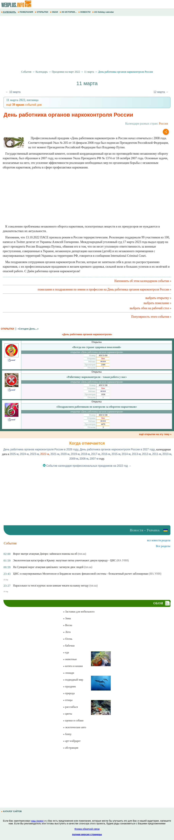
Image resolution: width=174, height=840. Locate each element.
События (26, 71)
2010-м (166, 454)
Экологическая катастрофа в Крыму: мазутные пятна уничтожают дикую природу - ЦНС (64, 560)
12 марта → (160, 92)
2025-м (14, 454)
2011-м (156, 454)
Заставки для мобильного (78, 611)
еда (66, 652)
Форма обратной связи (87, 829)
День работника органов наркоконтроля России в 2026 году (41, 449)
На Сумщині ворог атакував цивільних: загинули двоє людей (48, 567)
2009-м (73, 458)
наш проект (37, 820)
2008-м (84, 458)
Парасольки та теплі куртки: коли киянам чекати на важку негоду (51, 585)
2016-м (105, 454)
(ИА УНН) (123, 560)
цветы (67, 713)
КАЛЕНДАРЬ (8, 12)
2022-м (44, 454)
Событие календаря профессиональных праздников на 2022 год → (87, 465)
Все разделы (163, 546)
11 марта (89, 71)
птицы (67, 700)
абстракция (70, 747)
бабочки (68, 645)
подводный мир (73, 679)
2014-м (126, 454)
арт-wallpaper (71, 740)
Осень (67, 638)
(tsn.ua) (82, 553)
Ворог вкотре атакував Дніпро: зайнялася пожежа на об (45, 553)
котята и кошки (73, 666)
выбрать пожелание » (157, 303)
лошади (68, 672)
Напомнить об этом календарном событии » (142, 281)
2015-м (115, 454)
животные (70, 659)
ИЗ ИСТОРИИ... (68, 12)
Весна (67, 625)
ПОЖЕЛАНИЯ (26, 12)
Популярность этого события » (151, 316)
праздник (69, 686)
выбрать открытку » (158, 298)
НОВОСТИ (84, 12)
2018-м (85, 454)
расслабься (70, 706)
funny (67, 734)
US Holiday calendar (103, 12)
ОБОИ (54, 12)
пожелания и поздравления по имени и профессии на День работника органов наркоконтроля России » (104, 289)
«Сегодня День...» (28, 328)
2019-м (75, 454)
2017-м (95, 454)
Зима (67, 618)
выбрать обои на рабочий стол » (150, 308)
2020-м (65, 454)
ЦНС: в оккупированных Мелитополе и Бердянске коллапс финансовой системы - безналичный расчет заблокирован (80, 573)
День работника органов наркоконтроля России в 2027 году (117, 449)
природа (69, 693)
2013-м (136, 454)
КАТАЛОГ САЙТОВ (11, 811)
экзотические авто (74, 727)
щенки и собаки (73, 720)
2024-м (24, 454)
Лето (67, 632)
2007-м (94, 458)
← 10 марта (13, 92)
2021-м (54, 454)
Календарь (42, 71)
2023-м (34, 454)
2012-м (146, 454)
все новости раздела (158, 540)
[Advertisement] (87, 43)
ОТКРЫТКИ (42, 12)
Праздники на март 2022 (66, 71)
